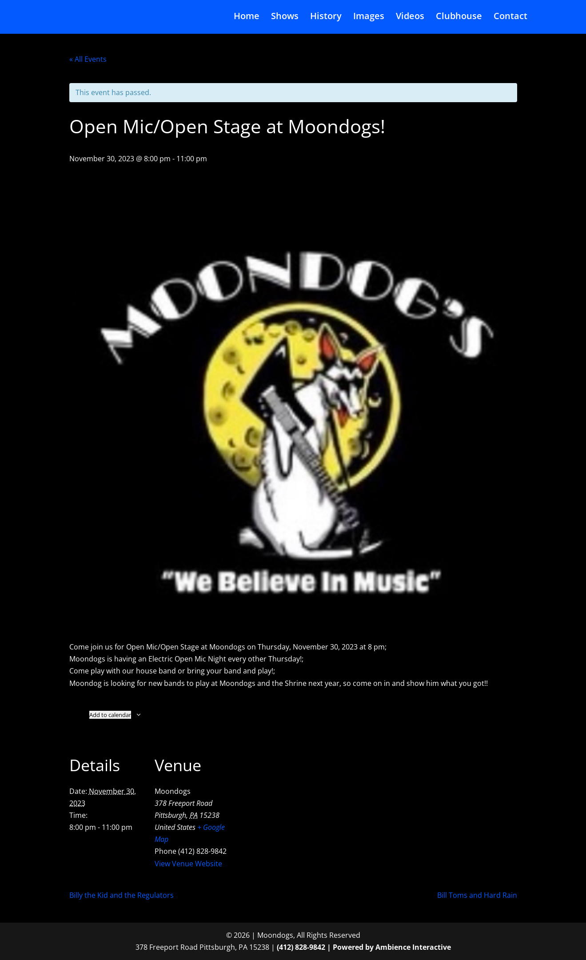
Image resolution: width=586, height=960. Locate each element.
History (326, 19)
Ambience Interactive (413, 947)
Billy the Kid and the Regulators (121, 895)
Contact (510, 19)
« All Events (88, 59)
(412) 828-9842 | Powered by (326, 947)
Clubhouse (459, 19)
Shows (285, 19)
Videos (410, 19)
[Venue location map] (287, 801)
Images (368, 19)
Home (246, 19)
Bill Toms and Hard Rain (477, 895)
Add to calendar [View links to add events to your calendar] (110, 715)
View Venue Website (188, 863)
